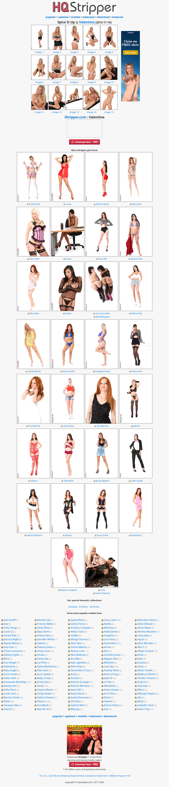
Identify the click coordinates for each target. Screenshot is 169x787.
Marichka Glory (146, 620)
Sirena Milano (79, 647)
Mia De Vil (43, 709)
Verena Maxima (146, 631)
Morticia (109, 627)
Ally (139, 697)
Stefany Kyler (11, 654)
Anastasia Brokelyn (15, 682)
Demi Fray (143, 709)
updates (63, 17)
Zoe (106, 709)
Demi (107, 697)
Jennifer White (45, 639)
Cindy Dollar (44, 693)
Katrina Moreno (34, 535)
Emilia (40, 654)
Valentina (87, 22)
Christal (75, 701)
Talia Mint (68, 480)
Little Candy (136, 480)
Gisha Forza (78, 623)
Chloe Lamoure (13, 651)
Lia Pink (41, 662)
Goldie (74, 635)
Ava (6, 623)
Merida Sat (43, 620)
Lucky (68, 204)
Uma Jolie (143, 635)
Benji (140, 701)
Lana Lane (110, 620)
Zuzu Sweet (44, 674)
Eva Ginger (10, 662)
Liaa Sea (109, 666)
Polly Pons (10, 689)
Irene (140, 666)
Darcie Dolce (111, 705)
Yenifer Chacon (146, 678)
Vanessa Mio (11, 705)
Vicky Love (43, 651)
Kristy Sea (43, 682)
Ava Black (43, 705)
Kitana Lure (77, 651)
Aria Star (9, 647)
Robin (7, 701)
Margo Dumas (79, 639)
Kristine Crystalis (81, 627)
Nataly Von (10, 685)
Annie (107, 647)
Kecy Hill (102, 258)
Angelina (109, 635)
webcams (89, 17)
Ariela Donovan (80, 697)
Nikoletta (109, 685)
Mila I (140, 689)
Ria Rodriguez (102, 316)
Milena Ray (136, 313)
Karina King (111, 674)
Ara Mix (75, 658)
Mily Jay (75, 709)
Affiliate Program (118, 775)
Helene (108, 701)
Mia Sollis (34, 313)
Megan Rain (111, 658)
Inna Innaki (10, 674)
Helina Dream (45, 697)
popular (51, 17)
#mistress (95, 606)
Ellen (140, 658)
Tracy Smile (102, 535)
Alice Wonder (145, 643)
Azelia (107, 623)
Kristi (74, 674)
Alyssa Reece (11, 643)
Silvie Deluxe (145, 623)
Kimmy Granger (80, 682)
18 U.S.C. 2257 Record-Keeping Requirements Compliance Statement (73, 775)
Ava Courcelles (102, 313)
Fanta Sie (42, 658)
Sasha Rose (77, 620)
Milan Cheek (144, 670)
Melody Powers (146, 693)
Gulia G (141, 682)
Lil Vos (107, 682)
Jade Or (136, 426)
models (75, 17)
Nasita (68, 535)
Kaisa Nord (77, 693)
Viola (102, 590)
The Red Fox (34, 426)
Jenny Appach (102, 480)
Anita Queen (111, 689)
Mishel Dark (137, 258)
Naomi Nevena (102, 593)
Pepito (68, 313)
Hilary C (34, 480)
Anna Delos (144, 627)
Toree (40, 685)
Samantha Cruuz (81, 670)
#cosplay (72, 606)
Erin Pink (109, 693)
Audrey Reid (111, 670)
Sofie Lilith (10, 678)
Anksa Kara (44, 635)
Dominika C (136, 535)
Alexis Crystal (145, 651)
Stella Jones (111, 631)
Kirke (140, 654)
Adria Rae (76, 666)
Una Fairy (109, 639)
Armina (75, 678)
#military (83, 606)
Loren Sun (10, 693)
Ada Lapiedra (78, 662)
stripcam (117, 17)
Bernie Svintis (12, 697)
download (103, 17)
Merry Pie (137, 204)
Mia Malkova (78, 654)
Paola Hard (34, 204)
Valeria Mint (78, 705)
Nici (106, 651)
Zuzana (141, 662)
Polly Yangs (10, 627)
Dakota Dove (45, 647)
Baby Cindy (44, 678)
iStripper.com (75, 117)
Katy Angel (10, 670)
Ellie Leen (42, 670)
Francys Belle (45, 623)
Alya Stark (43, 631)
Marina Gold (68, 371)
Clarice (8, 709)
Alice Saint (34, 258)
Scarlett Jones (112, 654)
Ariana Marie (45, 689)
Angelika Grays (102, 371)
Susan (68, 258)
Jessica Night (11, 639)
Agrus (140, 639)
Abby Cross (77, 631)
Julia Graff (9, 620)
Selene (41, 643)
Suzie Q (8, 631)
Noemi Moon (102, 204)
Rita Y (140, 647)
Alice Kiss (76, 643)
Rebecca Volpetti (68, 590)
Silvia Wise (43, 627)
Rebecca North (146, 674)
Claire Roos (68, 426)
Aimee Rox (10, 635)
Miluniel (108, 662)
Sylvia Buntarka (46, 666)
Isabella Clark (145, 705)
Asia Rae (142, 685)
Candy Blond (34, 371)
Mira (6, 658)
